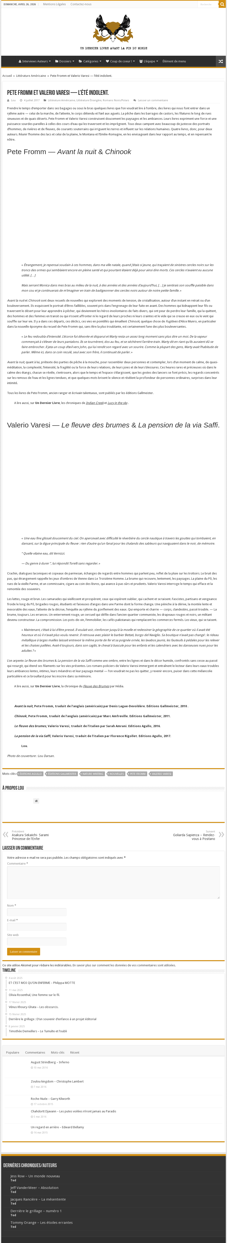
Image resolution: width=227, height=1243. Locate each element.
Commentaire (17, 863)
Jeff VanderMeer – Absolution (34, 1188)
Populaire (12, 1052)
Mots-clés (57, 1052)
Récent (74, 1052)
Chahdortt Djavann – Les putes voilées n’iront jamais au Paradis (73, 1111)
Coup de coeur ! (119, 61)
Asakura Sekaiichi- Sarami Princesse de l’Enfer (36, 835)
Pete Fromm (138, 773)
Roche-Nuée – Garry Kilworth (50, 1099)
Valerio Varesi (161, 773)
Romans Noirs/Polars (116, 100)
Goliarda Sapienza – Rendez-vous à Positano (190, 835)
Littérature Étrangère (88, 100)
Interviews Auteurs (33, 61)
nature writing (93, 773)
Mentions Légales (54, 4)
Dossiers (63, 61)
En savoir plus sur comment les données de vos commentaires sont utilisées (124, 965)
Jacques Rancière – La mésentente (38, 1199)
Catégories (88, 61)
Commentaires (35, 1052)
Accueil (10, 61)
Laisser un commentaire (153, 100)
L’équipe (147, 61)
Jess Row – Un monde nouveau (35, 1176)
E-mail (12, 920)
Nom (11, 905)
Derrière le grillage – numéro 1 (36, 1211)
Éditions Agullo (31, 773)
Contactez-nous (81, 4)
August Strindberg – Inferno (50, 1062)
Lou (13, 100)
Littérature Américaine (31, 76)
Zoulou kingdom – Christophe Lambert (57, 1081)
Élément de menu (174, 61)
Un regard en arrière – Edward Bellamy (57, 1127)
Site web (13, 935)
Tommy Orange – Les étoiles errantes (41, 1222)
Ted (13, 1180)
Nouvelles (117, 773)
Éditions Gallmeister (62, 773)
